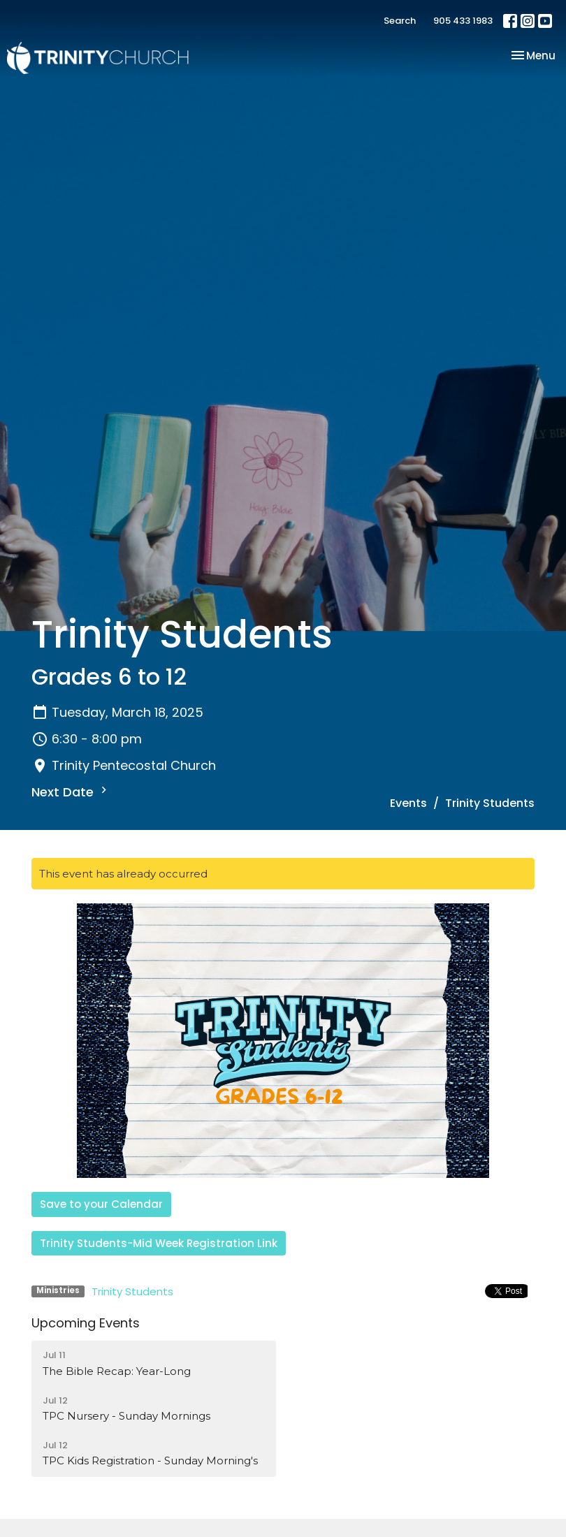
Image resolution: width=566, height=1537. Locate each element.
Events (408, 803)
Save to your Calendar (101, 1204)
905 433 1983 (463, 20)
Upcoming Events (85, 1323)
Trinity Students (132, 1291)
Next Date (70, 792)
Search (400, 20)
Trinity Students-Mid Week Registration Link (158, 1243)
